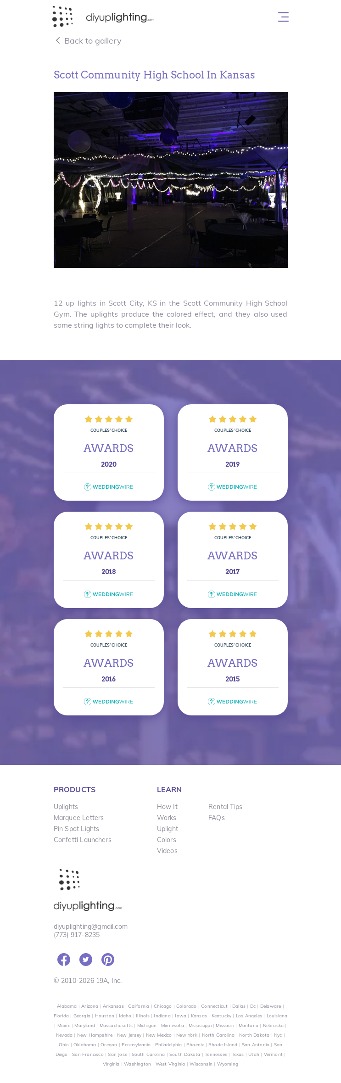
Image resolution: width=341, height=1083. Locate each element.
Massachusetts (116, 1025)
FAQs (216, 818)
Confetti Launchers (83, 840)
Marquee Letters (79, 818)
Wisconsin (201, 1064)
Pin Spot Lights (77, 829)
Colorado (186, 1006)
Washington (137, 1064)
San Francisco (88, 1054)
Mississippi (200, 1025)
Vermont (273, 1054)
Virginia (111, 1064)
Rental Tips (225, 807)
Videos (167, 851)
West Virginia (170, 1064)
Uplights (66, 807)
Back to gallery (88, 40)
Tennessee (216, 1054)
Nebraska (273, 1025)
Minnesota (172, 1025)
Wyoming (227, 1064)
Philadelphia (168, 1045)
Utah (253, 1054)
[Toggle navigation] (283, 17)
